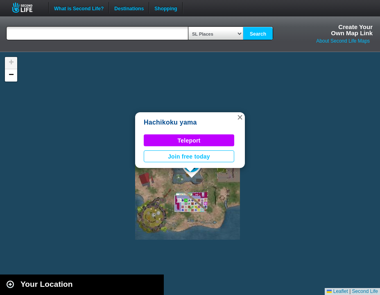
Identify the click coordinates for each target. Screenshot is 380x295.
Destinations (129, 8)
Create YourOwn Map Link (352, 29)
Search (258, 34)
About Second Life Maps (343, 41)
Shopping (165, 8)
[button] (240, 117)
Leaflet (337, 291)
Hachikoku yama (170, 122)
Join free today (189, 156)
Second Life (26, 7)
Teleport (189, 140)
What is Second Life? (79, 8)
